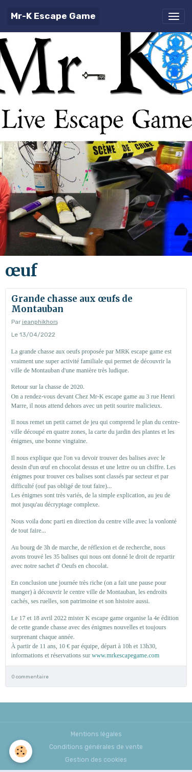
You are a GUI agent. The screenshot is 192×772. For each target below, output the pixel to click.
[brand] (53, 16)
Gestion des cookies (96, 759)
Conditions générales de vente (96, 747)
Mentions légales (96, 734)
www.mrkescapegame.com (125, 655)
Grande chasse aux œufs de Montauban (72, 304)
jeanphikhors (40, 321)
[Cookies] (20, 751)
